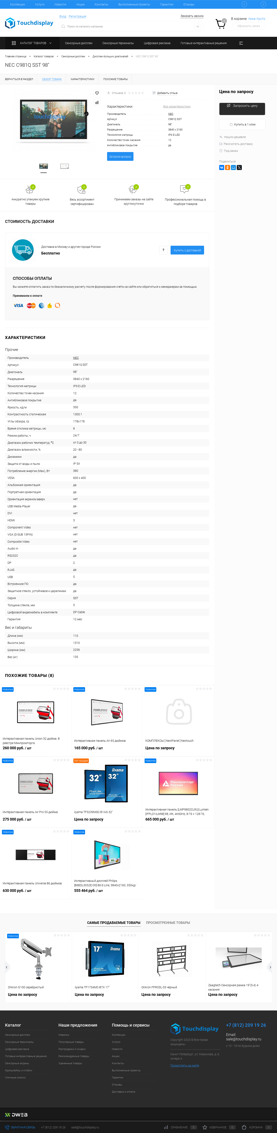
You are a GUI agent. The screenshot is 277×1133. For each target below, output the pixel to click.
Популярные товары (71, 1042)
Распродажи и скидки (71, 1049)
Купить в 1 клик (242, 124)
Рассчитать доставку (236, 144)
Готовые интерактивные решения (26, 1056)
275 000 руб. (36, 822)
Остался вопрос (120, 156)
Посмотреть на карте (184, 1066)
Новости (60, 4)
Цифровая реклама (17, 1049)
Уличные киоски (15, 1078)
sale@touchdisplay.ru (243, 1039)
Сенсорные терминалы (19, 1042)
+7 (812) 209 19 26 (53, 1127)
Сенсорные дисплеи (17, 1035)
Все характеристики (176, 106)
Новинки (63, 1035)
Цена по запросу (178, 750)
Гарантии (166, 4)
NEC (170, 113)
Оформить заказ (248, 26)
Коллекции (17, 4)
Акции (80, 4)
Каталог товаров (32, 43)
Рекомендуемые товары (73, 1056)
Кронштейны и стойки (18, 1071)
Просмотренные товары (168, 924)
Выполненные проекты (134, 4)
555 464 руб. (107, 893)
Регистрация (77, 16)
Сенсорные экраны (17, 1063)
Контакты (101, 4)
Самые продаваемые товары (113, 924)
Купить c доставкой (187, 251)
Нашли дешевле (232, 137)
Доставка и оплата (123, 1092)
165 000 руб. (107, 751)
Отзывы (188, 4)
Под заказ (228, 150)
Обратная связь (20, 1127)
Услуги (39, 4)
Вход (63, 16)
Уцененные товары (70, 1063)
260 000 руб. (36, 751)
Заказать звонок (192, 16)
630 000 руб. (36, 893)
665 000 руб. (178, 822)
